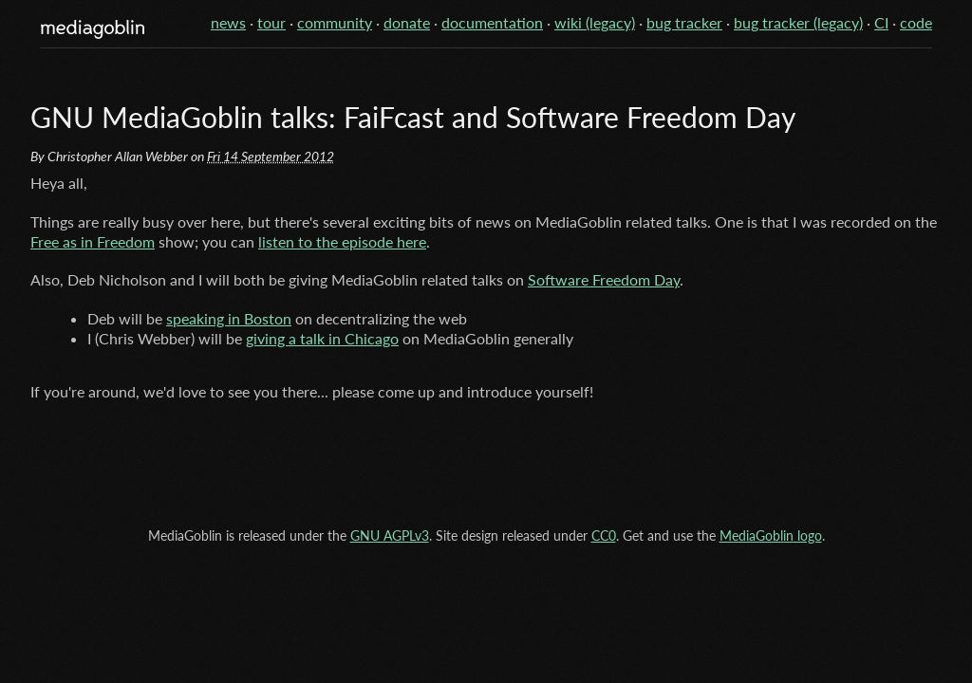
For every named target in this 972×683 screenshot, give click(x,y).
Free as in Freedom (92, 241)
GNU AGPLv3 (389, 535)
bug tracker (684, 22)
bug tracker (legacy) (798, 22)
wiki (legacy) (594, 22)
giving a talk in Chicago (322, 338)
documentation (492, 22)
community (334, 22)
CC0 (603, 535)
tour (271, 22)
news (228, 22)
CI (881, 22)
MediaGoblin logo (771, 535)
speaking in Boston (228, 318)
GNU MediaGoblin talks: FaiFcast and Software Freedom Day (412, 117)
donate (406, 22)
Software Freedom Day (604, 279)
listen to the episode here (342, 241)
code (916, 22)
